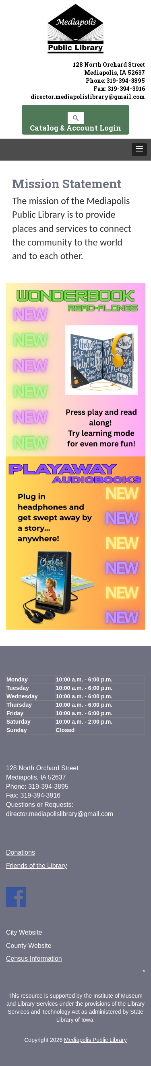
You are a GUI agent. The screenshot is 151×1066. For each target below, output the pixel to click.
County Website (29, 945)
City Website (24, 932)
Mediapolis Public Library (95, 1040)
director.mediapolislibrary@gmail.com (59, 813)
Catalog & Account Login (75, 128)
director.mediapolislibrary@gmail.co (85, 96)
